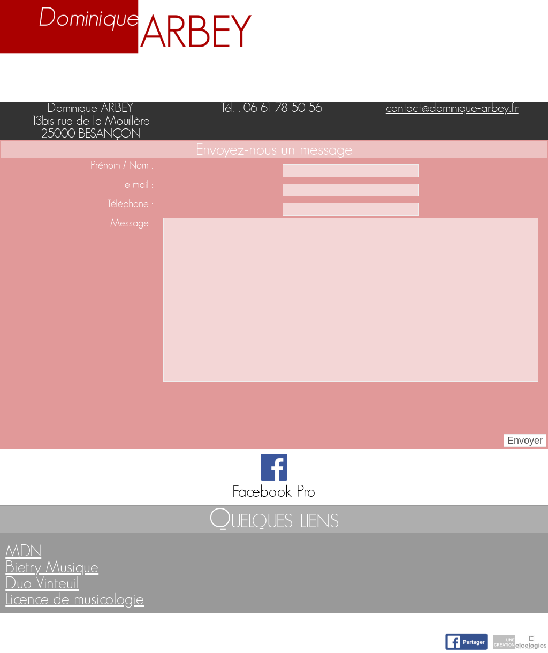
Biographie (95, 72)
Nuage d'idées (431, 72)
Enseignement (187, 72)
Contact (516, 72)
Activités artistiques (307, 72)
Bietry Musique (51, 567)
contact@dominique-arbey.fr (452, 108)
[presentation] (236, 408)
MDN (23, 551)
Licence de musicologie (74, 599)
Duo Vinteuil (42, 583)
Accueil (27, 72)
